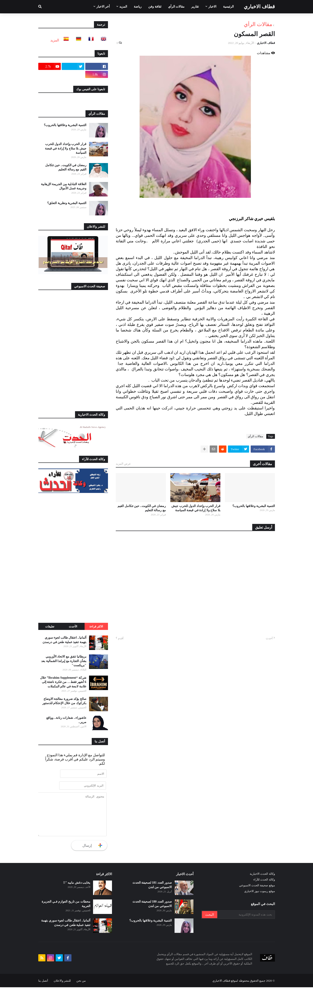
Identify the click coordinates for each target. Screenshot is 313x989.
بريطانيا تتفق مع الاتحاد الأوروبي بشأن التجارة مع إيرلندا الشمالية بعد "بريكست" (63, 661)
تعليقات (49, 626)
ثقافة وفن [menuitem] (154, 6)
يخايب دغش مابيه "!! (76, 884)
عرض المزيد (123, 463)
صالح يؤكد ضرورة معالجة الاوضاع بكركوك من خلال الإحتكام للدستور (64, 701)
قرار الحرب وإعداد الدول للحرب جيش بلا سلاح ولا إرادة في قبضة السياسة (195, 508)
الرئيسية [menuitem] (228, 6)
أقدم (121, 638)
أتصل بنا (43, 982)
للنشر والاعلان (62, 982)
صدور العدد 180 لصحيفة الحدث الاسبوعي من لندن (152, 906)
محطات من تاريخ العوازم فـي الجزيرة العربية (66, 906)
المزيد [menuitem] (123, 6)
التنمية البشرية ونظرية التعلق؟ (66, 203)
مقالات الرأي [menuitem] (176, 6)
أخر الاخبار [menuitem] (103, 6)
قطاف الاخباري (259, 6)
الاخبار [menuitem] (212, 6)
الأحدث (73, 626)
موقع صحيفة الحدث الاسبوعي (257, 887)
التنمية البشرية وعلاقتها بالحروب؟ (253, 506)
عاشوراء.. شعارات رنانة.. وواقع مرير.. (66, 720)
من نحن (81, 982)
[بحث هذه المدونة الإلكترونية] (245, 916)
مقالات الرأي (258, 24)
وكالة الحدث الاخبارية (262, 875)
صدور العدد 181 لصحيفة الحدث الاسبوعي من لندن (152, 887)
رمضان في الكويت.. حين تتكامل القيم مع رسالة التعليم (142, 508)
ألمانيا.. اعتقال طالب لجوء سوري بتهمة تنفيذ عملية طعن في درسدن (64, 640)
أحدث (269, 638)
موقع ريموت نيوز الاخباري (259, 893)
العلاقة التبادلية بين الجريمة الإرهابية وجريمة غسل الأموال (63, 186)
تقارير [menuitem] (195, 6)
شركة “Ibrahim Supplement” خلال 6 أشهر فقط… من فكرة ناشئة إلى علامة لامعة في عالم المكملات (63, 682)
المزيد (54, 40)
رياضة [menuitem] (138, 6)
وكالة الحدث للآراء (264, 881)
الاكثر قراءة (96, 626)
